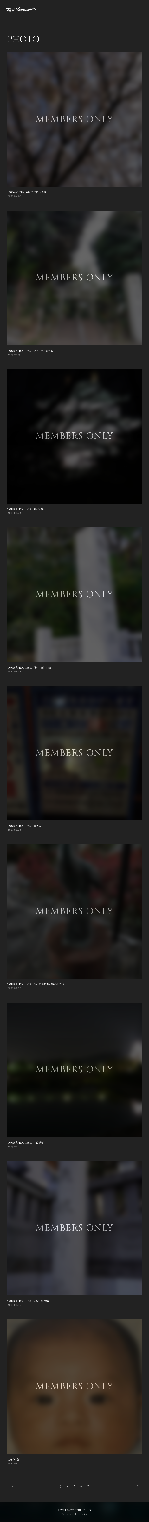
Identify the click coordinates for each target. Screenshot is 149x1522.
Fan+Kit (87, 1509)
